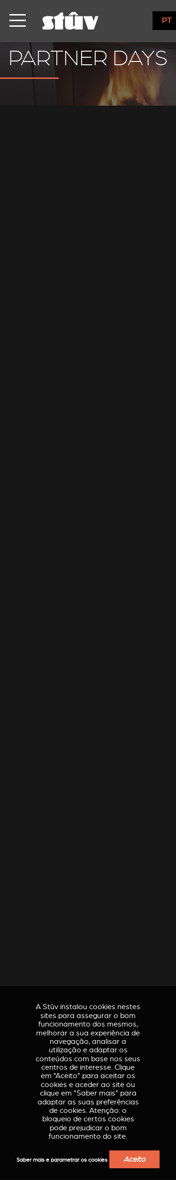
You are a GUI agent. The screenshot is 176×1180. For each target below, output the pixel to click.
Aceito (134, 1159)
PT (167, 20)
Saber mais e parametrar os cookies (61, 1160)
